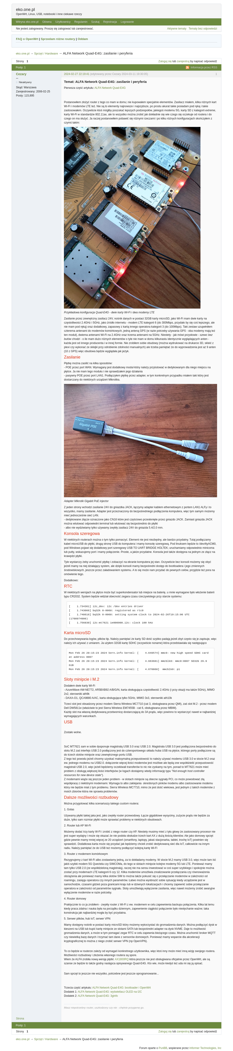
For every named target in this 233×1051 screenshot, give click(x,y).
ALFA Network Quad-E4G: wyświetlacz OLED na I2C (110, 991)
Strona (20, 1018)
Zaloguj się (165, 61)
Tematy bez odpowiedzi (203, 28)
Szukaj (95, 21)
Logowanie (127, 21)
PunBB (163, 1048)
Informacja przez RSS (204, 67)
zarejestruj (183, 61)
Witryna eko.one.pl (27, 21)
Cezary (21, 74)
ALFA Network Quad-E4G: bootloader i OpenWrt (121, 987)
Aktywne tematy (176, 28)
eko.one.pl (25, 9)
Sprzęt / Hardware (46, 53)
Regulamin (80, 21)
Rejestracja (110, 21)
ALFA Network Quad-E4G (110, 87)
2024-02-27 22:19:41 (76, 74)
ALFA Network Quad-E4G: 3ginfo (98, 995)
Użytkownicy (63, 21)
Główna (47, 21)
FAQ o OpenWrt (27, 39)
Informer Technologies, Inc (205, 1048)
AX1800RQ (122, 959)
